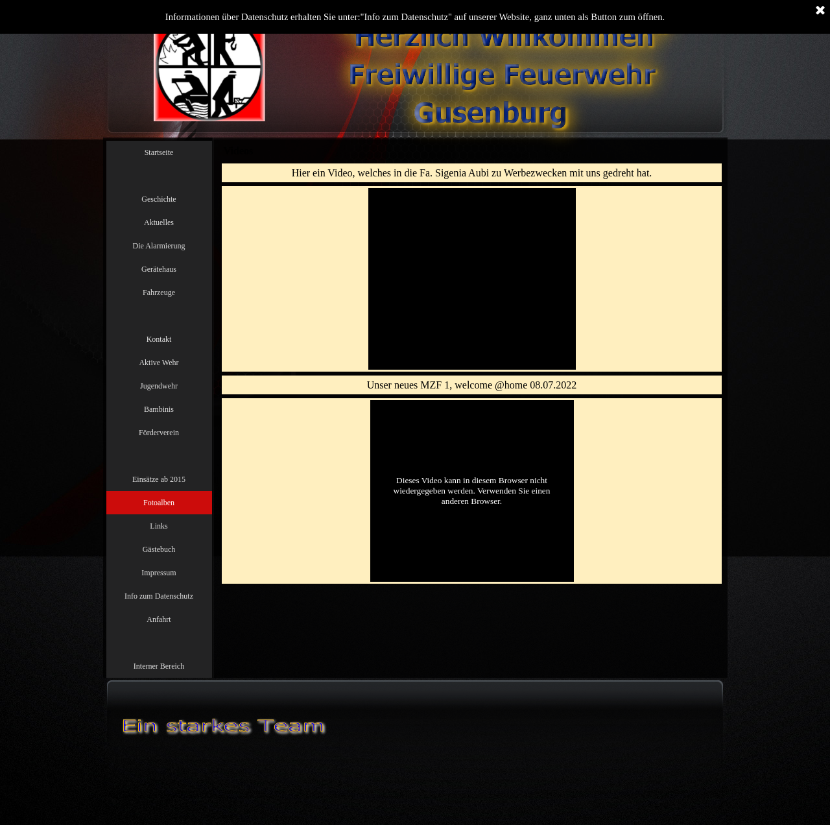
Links (158, 526)
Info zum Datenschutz (158, 596)
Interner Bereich (159, 666)
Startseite (159, 152)
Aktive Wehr (158, 362)
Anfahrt (159, 619)
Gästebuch (159, 549)
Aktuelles (159, 222)
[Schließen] (820, 11)
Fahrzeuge (159, 292)
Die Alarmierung (159, 245)
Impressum (158, 572)
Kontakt (159, 339)
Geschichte (158, 199)
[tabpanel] (472, 172)
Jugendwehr (159, 385)
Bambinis (159, 409)
